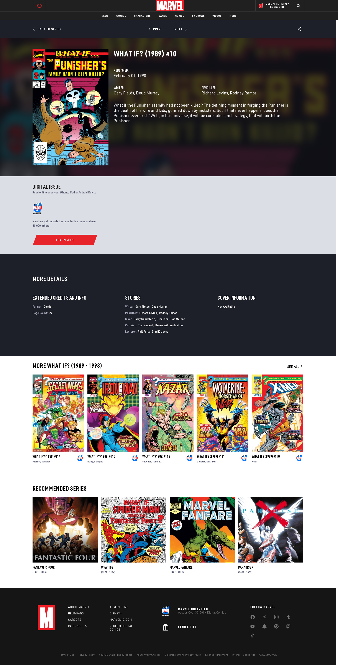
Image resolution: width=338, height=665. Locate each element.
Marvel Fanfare (181, 567)
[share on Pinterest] (276, 627)
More (233, 15)
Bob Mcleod (178, 319)
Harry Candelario (144, 319)
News (105, 15)
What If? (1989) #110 (266, 456)
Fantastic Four (44, 567)
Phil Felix (144, 331)
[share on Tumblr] (288, 618)
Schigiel (45, 461)
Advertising (119, 607)
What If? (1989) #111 (211, 456)
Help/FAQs (76, 613)
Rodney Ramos (243, 92)
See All (295, 366)
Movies (179, 15)
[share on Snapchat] (264, 627)
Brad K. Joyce (160, 331)
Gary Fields (124, 92)
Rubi (254, 461)
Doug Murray (147, 92)
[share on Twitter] (264, 618)
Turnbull (157, 461)
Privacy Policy (87, 654)
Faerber (36, 461)
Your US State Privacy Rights (115, 654)
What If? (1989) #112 (156, 456)
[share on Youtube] (252, 627)
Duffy (90, 461)
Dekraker (211, 461)
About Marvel (79, 607)
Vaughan (146, 461)
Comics (121, 15)
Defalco (201, 461)
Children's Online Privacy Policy (183, 654)
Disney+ (116, 613)
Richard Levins (215, 92)
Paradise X (245, 567)
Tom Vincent (145, 325)
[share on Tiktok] (252, 636)
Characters (142, 15)
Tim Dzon (163, 319)
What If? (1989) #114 (46, 456)
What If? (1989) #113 (101, 456)
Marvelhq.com (121, 619)
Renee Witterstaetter (169, 325)
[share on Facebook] (252, 618)
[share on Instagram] (276, 618)
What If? (107, 567)
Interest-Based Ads (243, 654)
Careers (74, 619)
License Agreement (216, 654)
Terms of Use (66, 654)
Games (163, 15)
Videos (217, 15)
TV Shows (198, 15)
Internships (77, 626)
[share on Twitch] (288, 627)
